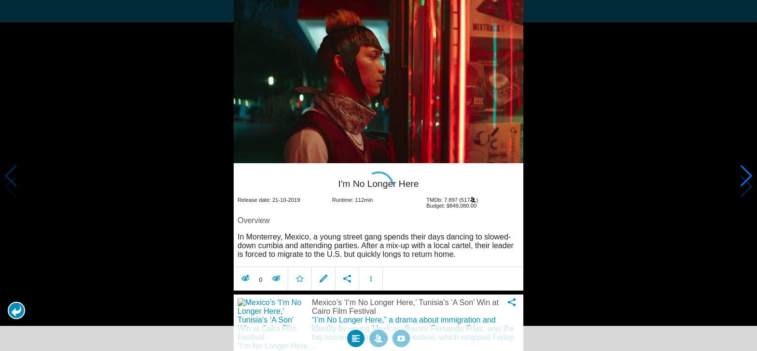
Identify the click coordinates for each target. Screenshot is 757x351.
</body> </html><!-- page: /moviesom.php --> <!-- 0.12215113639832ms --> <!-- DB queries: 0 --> (378, 175)
